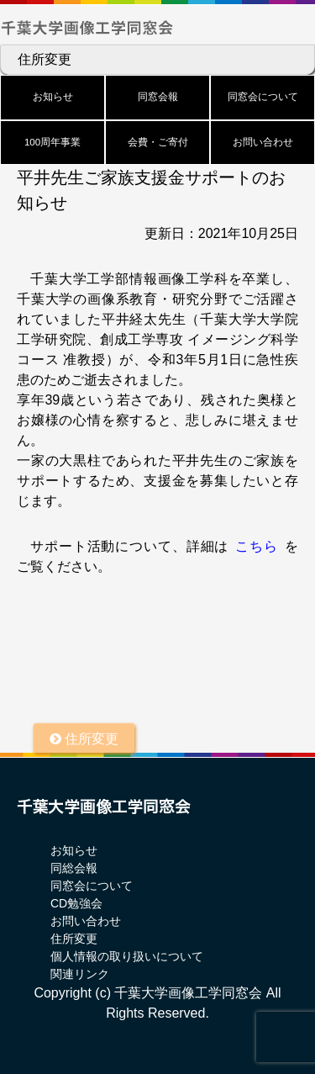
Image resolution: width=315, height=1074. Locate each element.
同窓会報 (158, 97)
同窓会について (263, 97)
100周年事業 (52, 142)
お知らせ (53, 97)
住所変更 (44, 59)
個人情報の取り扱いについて (126, 956)
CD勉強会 (76, 903)
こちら (256, 546)
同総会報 (73, 868)
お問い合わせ (263, 142)
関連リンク (79, 974)
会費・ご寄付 (158, 142)
